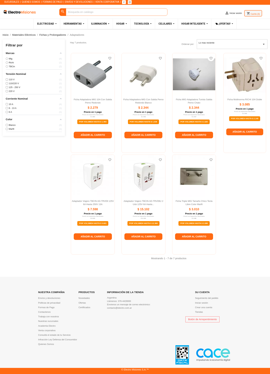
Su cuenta (202, 292)
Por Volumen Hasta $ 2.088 (194, 223)
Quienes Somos (46, 344)
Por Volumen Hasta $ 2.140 (244, 118)
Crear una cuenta (203, 307)
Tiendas (199, 312)
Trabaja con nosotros (48, 316)
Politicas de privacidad (49, 303)
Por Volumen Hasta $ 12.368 (143, 223)
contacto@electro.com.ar (119, 308)
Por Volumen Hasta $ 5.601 (92, 223)
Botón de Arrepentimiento (202, 319)
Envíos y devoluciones (49, 298)
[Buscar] (113, 12)
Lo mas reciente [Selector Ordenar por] (232, 44)
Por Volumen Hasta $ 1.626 (194, 122)
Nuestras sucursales (48, 321)
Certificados (84, 307)
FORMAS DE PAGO (53, 2)
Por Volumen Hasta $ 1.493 (92, 122)
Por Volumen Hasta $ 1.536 (143, 122)
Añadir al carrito (93, 135)
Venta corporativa (46, 330)
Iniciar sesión (201, 303)
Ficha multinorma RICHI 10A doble (244, 99)
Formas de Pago (46, 307)
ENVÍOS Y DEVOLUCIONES (79, 2)
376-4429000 (124, 301)
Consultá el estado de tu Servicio (54, 335)
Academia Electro (47, 326)
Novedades (84, 298)
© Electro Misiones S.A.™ (135, 369)
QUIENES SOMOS (31, 2)
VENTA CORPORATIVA (107, 2)
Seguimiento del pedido (206, 298)
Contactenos (44, 312)
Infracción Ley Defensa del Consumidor (57, 339)
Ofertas (82, 303)
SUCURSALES (11, 2)
